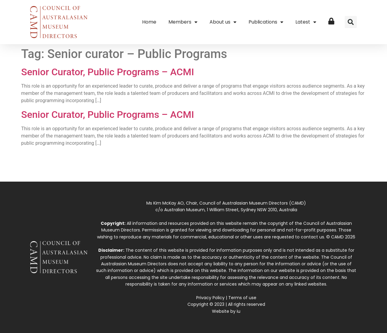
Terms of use (242, 298)
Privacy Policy (210, 298)
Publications (266, 22)
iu (238, 311)
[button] (351, 22)
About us (223, 22)
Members (182, 22)
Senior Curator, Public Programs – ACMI (107, 72)
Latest (305, 22)
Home (149, 21)
